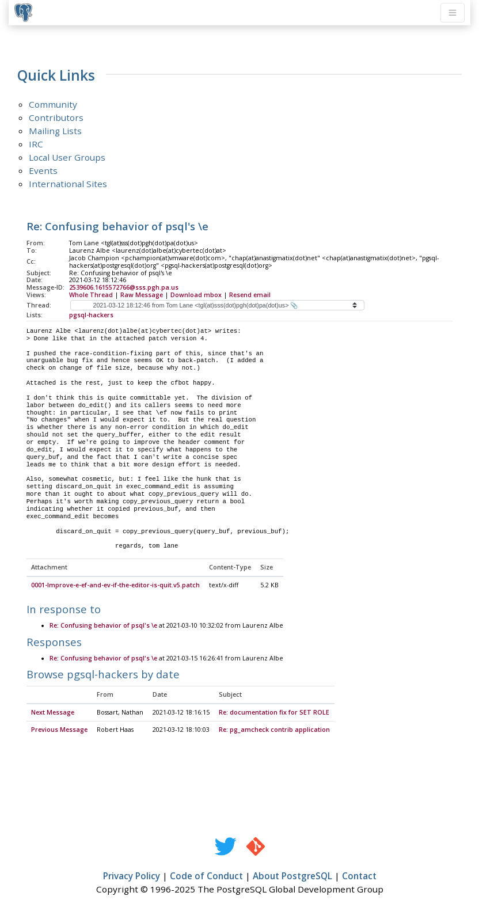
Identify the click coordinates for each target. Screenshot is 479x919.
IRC (36, 144)
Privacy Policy (131, 876)
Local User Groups (67, 157)
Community (53, 104)
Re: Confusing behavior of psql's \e (103, 626)
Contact (359, 876)
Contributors (56, 117)
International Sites (68, 183)
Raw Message (141, 295)
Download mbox (196, 295)
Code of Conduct (206, 876)
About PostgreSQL (292, 876)
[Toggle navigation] (452, 12)
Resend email (250, 295)
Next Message (52, 713)
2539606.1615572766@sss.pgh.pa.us (123, 287)
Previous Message (59, 730)
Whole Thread (91, 295)
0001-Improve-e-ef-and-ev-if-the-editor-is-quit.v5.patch (115, 586)
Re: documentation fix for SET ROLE (274, 713)
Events (43, 170)
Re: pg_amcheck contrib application (274, 730)
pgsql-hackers (91, 315)
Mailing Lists (55, 130)
